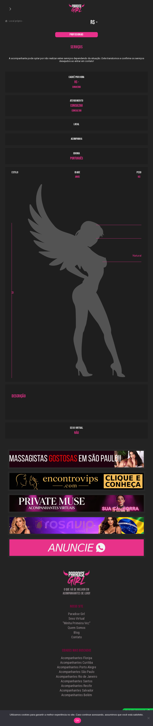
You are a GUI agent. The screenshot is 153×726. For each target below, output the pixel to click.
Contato (76, 637)
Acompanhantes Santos (76, 681)
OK (77, 720)
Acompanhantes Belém (76, 695)
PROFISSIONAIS (76, 34)
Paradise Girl (76, 614)
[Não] (148, 718)
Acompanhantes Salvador (76, 690)
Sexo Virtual (76, 618)
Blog (77, 632)
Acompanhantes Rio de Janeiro (76, 676)
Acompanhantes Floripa (76, 658)
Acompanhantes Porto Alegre (76, 667)
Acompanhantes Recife (76, 686)
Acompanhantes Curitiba (76, 662)
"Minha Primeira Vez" (76, 623)
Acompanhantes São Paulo (76, 672)
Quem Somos (76, 628)
